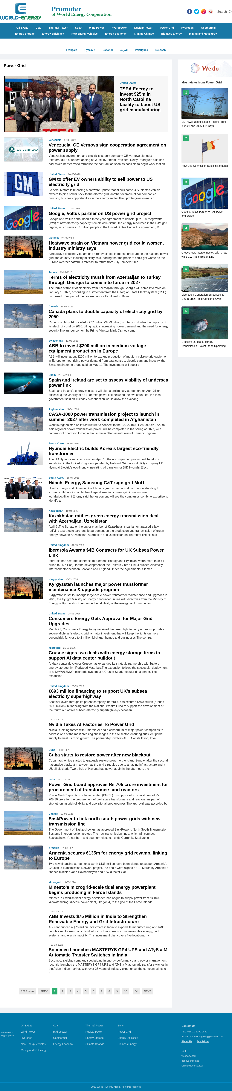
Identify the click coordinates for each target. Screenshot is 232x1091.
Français (71, 49)
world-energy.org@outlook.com (206, 1036)
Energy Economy (115, 33)
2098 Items (27, 991)
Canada (53, 306)
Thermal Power (58, 27)
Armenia (54, 847)
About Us (186, 1041)
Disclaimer (203, 1041)
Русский (90, 49)
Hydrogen (187, 27)
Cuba (52, 749)
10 (125, 991)
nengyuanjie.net (190, 1060)
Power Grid (167, 27)
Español (108, 49)
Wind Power (96, 27)
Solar (78, 27)
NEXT (147, 991)
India (52, 779)
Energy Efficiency (53, 33)
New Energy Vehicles (84, 33)
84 (136, 991)
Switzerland (56, 340)
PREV (44, 991)
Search (222, 11)
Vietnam (54, 237)
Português (141, 49)
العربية (124, 49)
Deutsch (160, 49)
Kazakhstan (56, 510)
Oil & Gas (22, 27)
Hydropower (119, 27)
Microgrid (55, 647)
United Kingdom (59, 545)
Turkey (53, 272)
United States (128, 82)
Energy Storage (24, 33)
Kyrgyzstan (56, 579)
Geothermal (208, 27)
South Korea (56, 443)
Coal (38, 27)
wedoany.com (188, 1056)
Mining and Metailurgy (203, 33)
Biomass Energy (171, 33)
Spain (52, 374)
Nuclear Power (143, 27)
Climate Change (144, 33)
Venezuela (55, 139)
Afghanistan (56, 409)
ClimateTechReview (192, 1065)
